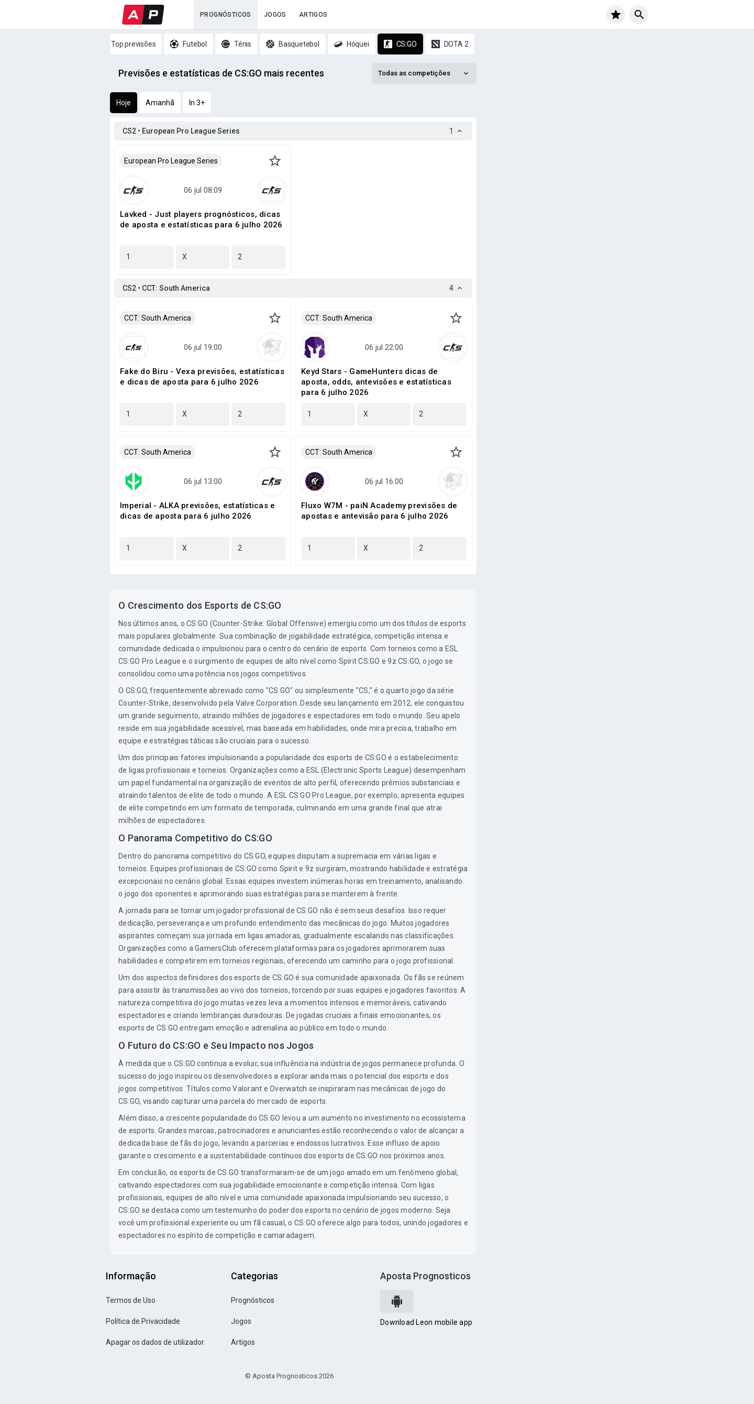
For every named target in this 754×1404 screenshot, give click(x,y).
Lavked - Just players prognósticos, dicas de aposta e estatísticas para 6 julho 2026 (201, 219)
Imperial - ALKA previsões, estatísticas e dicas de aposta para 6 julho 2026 (197, 511)
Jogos (275, 14)
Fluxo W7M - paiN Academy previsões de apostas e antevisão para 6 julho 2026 (379, 511)
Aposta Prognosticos (425, 1275)
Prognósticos (225, 14)
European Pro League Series (171, 161)
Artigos (313, 14)
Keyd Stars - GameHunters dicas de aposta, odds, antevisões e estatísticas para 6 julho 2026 (376, 382)
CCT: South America (157, 318)
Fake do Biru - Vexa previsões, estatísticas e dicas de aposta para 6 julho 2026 (202, 377)
